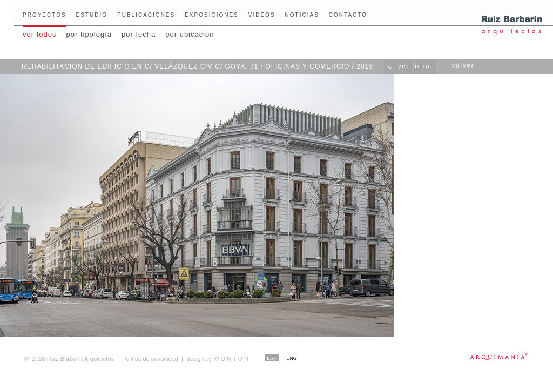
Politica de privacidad (150, 359)
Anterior (35, 195)
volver (463, 65)
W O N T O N (217, 359)
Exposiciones (212, 15)
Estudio (91, 15)
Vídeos (261, 15)
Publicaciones (146, 15)
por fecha (139, 34)
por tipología (89, 34)
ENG (291, 358)
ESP (271, 358)
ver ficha (414, 66)
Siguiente (518, 195)
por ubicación (189, 34)
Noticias (302, 15)
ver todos (39, 34)
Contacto (348, 15)
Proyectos (44, 15)
